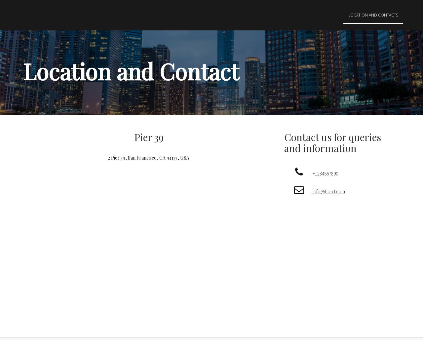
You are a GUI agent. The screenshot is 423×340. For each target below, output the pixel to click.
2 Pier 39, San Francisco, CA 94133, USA (148, 158)
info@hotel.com (316, 191)
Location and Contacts (373, 15)
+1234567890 (312, 173)
